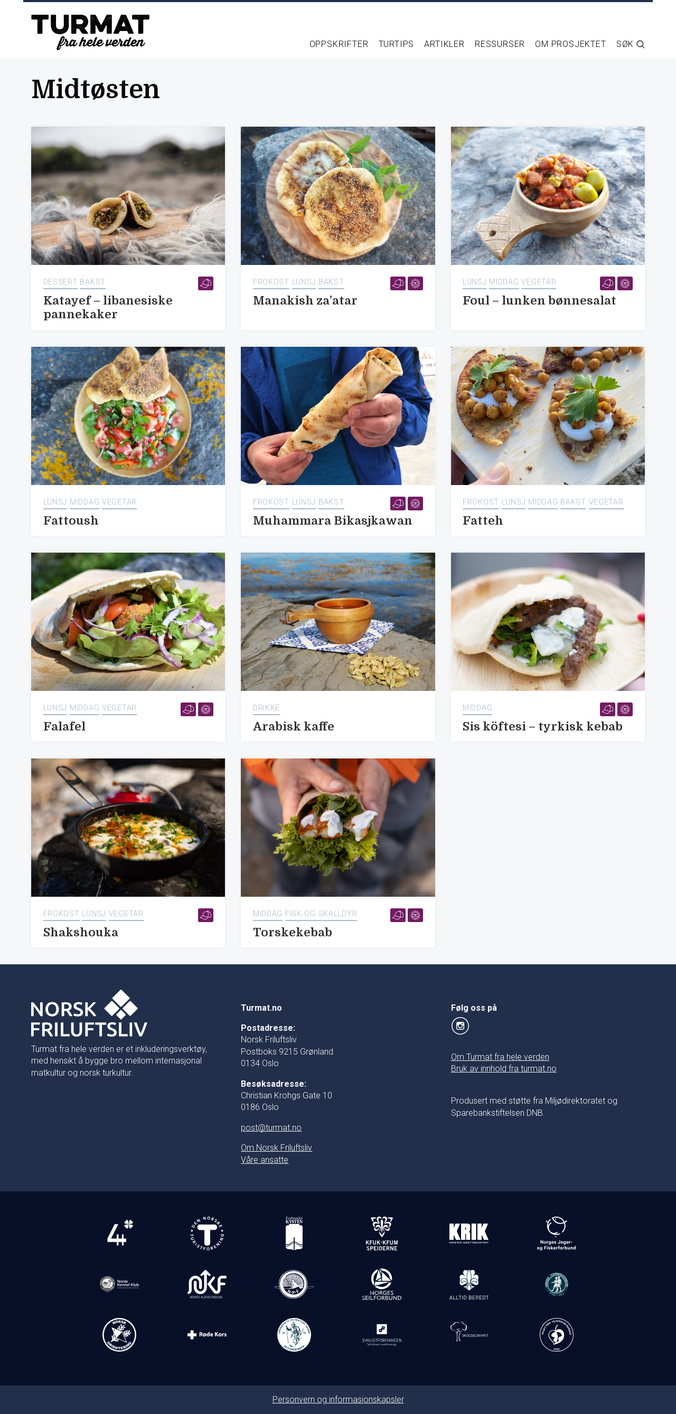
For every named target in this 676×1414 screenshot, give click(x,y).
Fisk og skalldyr (321, 913)
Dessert (60, 282)
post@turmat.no (271, 1128)
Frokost (271, 282)
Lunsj (304, 282)
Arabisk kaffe (293, 726)
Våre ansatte (264, 1160)
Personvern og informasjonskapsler (338, 1399)
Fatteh (483, 520)
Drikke (266, 708)
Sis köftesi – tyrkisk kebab (543, 726)
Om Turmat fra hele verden (500, 1057)
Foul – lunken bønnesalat (539, 300)
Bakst (93, 282)
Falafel (64, 726)
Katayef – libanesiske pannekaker (108, 307)
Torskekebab (292, 932)
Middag (504, 282)
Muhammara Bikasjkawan (332, 520)
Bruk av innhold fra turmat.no (504, 1069)
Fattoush (71, 520)
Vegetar (538, 282)
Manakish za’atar (305, 300)
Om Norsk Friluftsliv (276, 1148)
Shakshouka (80, 932)
